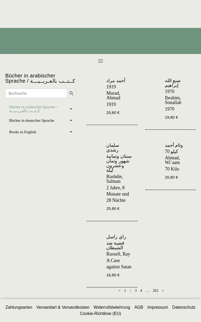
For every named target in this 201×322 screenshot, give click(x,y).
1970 (169, 91)
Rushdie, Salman (114, 179)
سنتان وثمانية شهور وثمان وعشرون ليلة (119, 163)
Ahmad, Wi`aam (172, 160)
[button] (100, 61)
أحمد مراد (115, 80)
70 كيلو (171, 151)
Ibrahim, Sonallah (173, 100)
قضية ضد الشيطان (115, 245)
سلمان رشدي (112, 148)
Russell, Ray (118, 254)
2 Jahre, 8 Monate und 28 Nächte (117, 194)
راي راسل (116, 236)
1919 (111, 86)
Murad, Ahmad (113, 95)
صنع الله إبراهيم (173, 83)
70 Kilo (172, 169)
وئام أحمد (174, 145)
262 (155, 291)
